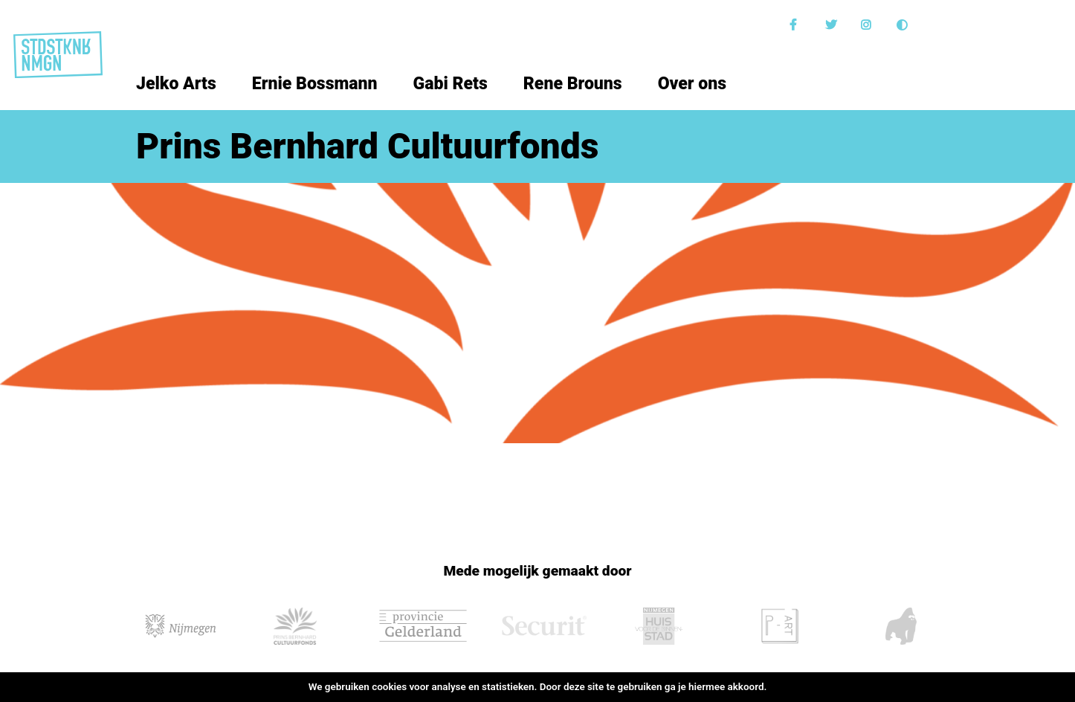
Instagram (868, 24)
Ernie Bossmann (315, 84)
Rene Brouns (572, 84)
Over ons (692, 84)
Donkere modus (904, 24)
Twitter (832, 24)
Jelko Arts (176, 84)
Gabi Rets (450, 84)
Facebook (797, 24)
